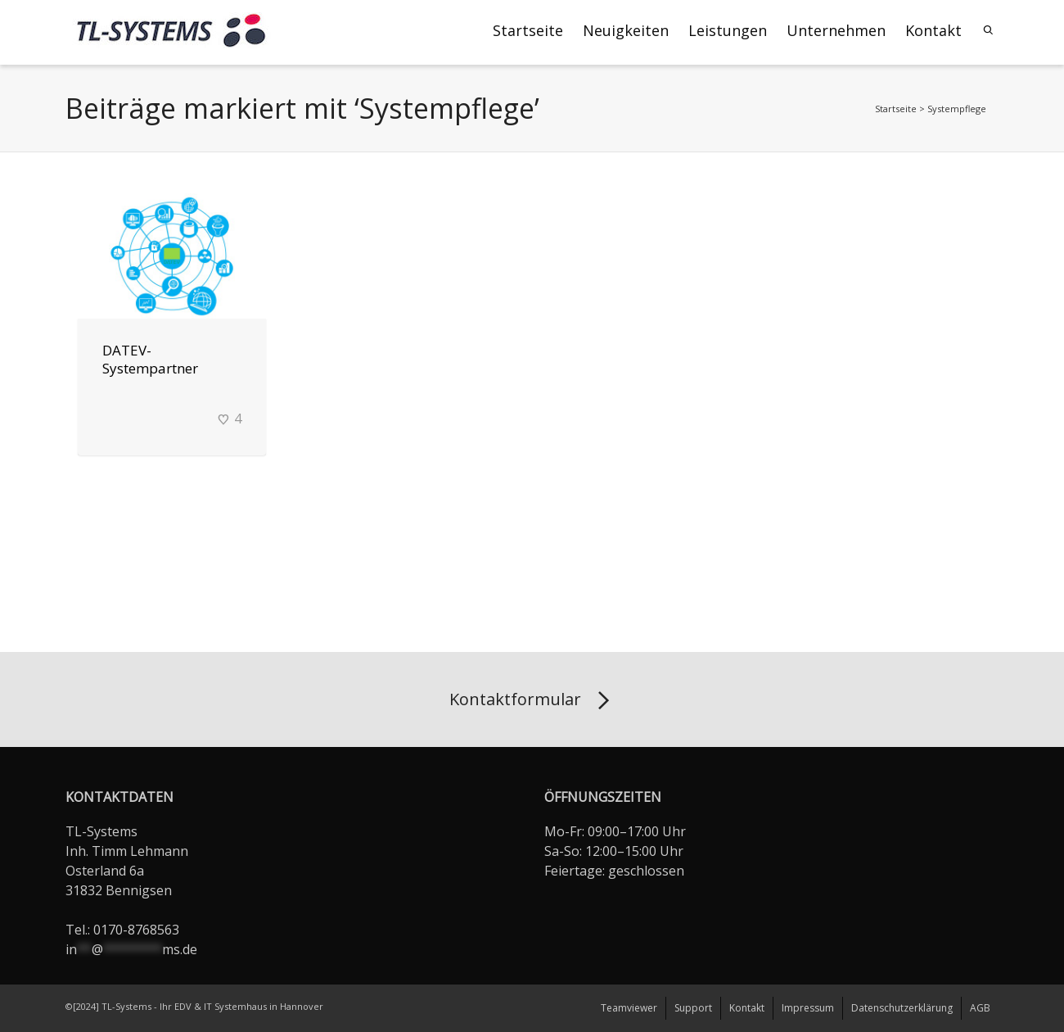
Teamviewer (629, 1008)
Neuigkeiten (626, 30)
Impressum (808, 1008)
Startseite (528, 30)
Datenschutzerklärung (902, 1008)
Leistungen (727, 30)
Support (693, 1008)
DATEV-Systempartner (150, 359)
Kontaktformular (532, 701)
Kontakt (933, 30)
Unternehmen (836, 30)
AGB (980, 1008)
